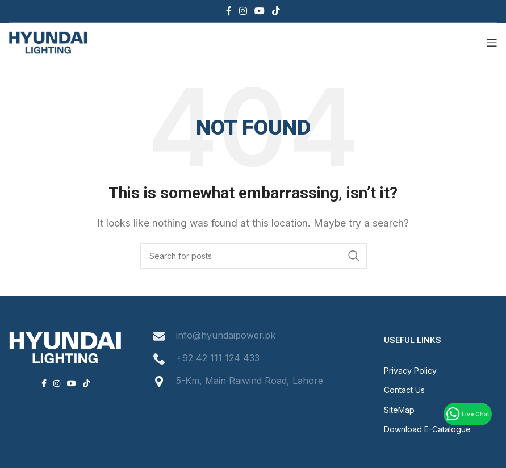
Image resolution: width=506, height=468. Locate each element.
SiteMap (399, 410)
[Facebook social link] (228, 10)
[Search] (253, 256)
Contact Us (404, 390)
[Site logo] (48, 41)
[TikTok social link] (276, 10)
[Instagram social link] (242, 10)
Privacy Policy (410, 370)
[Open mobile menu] (491, 42)
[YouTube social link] (260, 10)
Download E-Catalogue (427, 429)
